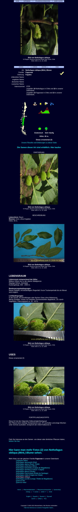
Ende (50, 492)
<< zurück (35, 492)
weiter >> (44, 492)
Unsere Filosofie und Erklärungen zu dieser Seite (39, 143)
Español (35, 496)
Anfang (28, 492)
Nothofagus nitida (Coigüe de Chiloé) (29, 475)
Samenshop (57, 489)
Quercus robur (21, 482)
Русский (49, 496)
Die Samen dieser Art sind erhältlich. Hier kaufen (39, 147)
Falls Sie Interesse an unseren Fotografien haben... (39, 507)
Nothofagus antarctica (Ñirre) (26, 466)
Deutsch (42, 496)
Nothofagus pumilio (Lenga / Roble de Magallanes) (34, 479)
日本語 (40, 498)
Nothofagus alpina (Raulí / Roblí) (28, 464)
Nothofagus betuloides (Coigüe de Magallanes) (33, 468)
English (28, 496)
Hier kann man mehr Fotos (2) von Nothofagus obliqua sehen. (35, 451)
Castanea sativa (22, 460)
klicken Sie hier (14, 441)
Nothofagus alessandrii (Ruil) (26, 462)
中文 (45, 498)
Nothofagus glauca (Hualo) (25, 471)
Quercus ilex (20, 480)
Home (19, 489)
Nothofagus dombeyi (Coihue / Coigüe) (30, 469)
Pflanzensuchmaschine (44, 489)
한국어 (33, 498)
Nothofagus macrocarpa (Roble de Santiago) (32, 473)
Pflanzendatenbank (29, 489)
